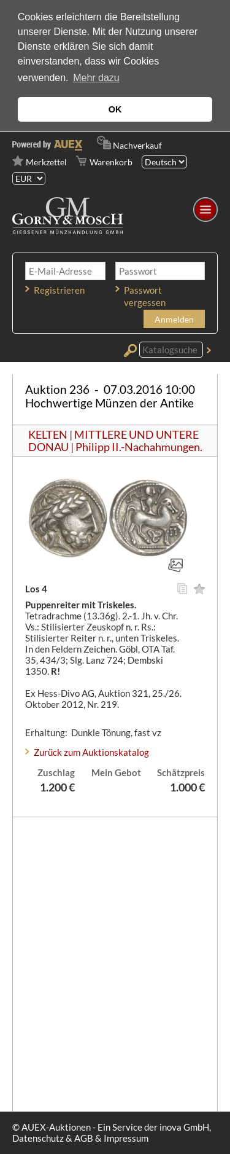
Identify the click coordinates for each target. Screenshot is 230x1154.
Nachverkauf (137, 145)
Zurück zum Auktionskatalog (91, 752)
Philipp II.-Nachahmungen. (138, 446)
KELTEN (47, 434)
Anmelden (174, 319)
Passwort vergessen (145, 296)
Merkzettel (46, 162)
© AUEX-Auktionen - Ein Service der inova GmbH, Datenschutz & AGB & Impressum (111, 1132)
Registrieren (59, 290)
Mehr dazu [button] (96, 78)
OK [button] (115, 109)
